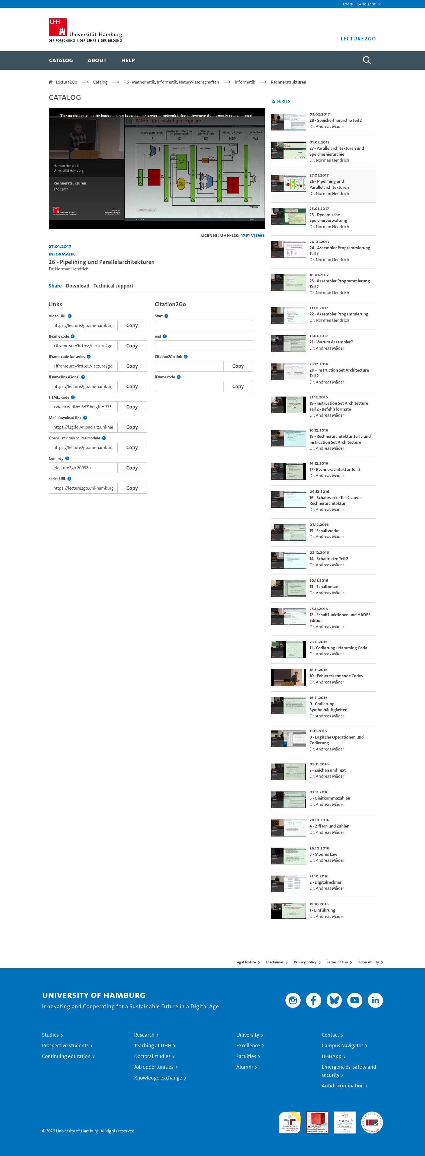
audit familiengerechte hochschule (290, 1121)
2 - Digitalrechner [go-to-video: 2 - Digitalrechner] (326, 882)
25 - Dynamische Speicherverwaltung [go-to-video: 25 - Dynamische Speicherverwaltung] (328, 217)
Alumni (244, 1067)
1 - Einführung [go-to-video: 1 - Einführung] (322, 910)
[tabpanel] (157, 396)
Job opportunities (153, 1067)
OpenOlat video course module (77, 438)
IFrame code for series (70, 357)
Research (144, 1035)
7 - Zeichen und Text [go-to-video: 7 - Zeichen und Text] (328, 770)
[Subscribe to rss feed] (273, 101)
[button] (366, 4)
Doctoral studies (152, 1056)
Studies (50, 1035)
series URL (60, 479)
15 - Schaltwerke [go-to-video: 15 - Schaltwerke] (324, 531)
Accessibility (368, 962)
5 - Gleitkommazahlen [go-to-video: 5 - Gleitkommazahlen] (330, 798)
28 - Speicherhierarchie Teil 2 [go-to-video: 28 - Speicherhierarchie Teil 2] (336, 120)
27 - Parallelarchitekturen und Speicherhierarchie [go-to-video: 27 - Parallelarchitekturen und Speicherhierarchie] (337, 151)
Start (161, 316)
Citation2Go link (171, 357)
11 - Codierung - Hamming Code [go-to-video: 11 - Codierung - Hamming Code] (338, 648)
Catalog (100, 82)
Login (348, 4)
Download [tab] (77, 285)
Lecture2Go (66, 82)
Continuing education (66, 1056)
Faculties (246, 1056)
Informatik (245, 82)
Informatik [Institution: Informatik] (62, 253)
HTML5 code (62, 397)
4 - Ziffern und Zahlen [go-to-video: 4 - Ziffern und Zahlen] (329, 826)
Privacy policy (305, 962)
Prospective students (65, 1045)
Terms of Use (337, 962)
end (161, 336)
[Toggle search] (366, 60)
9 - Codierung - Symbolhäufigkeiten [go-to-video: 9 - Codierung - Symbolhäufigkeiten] (328, 707)
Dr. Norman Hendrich (68, 269)
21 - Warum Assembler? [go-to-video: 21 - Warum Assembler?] (331, 342)
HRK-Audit (343, 1114)
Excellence (248, 1045)
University (247, 1035)
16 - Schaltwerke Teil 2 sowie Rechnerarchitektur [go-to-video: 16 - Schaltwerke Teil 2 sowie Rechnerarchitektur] (336, 500)
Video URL (60, 316)
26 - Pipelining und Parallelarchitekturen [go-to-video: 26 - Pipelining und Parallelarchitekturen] (329, 184)
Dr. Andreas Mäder (327, 126)
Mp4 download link (68, 418)
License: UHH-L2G (220, 235)
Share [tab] (55, 285)
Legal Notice (246, 962)
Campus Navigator (342, 1045)
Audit (311, 1114)
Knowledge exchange (158, 1077)
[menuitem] (61, 60)
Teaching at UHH (152, 1045)
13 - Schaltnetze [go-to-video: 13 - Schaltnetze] (324, 586)
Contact (330, 1035)
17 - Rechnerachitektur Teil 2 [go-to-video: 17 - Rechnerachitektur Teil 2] (335, 469)
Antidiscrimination (343, 1085)
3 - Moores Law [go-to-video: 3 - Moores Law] (323, 854)
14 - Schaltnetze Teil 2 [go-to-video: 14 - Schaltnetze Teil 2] (329, 558)
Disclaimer (275, 962)
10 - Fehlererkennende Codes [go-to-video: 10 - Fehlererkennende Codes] (336, 676)
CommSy (59, 458)
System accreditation (372, 1118)
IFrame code (62, 336)
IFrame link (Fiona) (67, 377)
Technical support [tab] (113, 285)
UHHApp (332, 1056)
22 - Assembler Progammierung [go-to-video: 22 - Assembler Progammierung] (339, 314)
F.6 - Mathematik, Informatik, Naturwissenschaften (171, 82)
